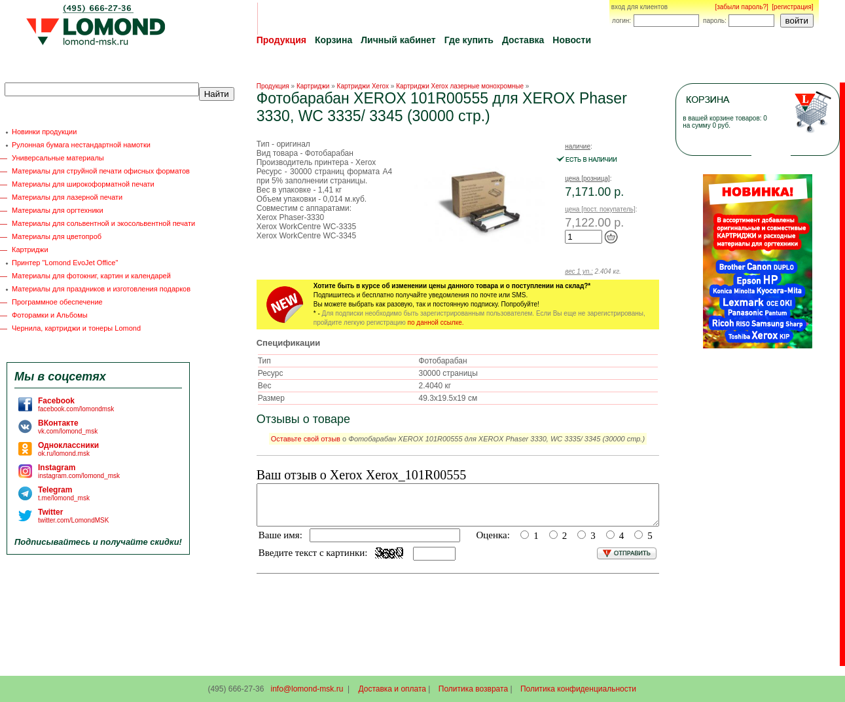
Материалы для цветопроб (56, 236)
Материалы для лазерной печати (67, 197)
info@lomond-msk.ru (306, 688)
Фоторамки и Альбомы (50, 315)
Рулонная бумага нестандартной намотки (81, 145)
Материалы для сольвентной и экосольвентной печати (103, 223)
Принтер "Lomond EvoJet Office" (65, 263)
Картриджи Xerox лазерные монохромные (460, 86)
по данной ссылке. (436, 322)
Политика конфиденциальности (578, 688)
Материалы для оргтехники (57, 210)
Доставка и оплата (393, 688)
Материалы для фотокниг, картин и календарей (91, 276)
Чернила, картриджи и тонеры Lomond (76, 328)
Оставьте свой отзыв (305, 439)
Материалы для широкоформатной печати (83, 184)
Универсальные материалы (58, 158)
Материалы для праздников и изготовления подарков (101, 289)
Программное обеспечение (57, 302)
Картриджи (30, 249)
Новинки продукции (44, 132)
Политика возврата (473, 688)
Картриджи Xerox (363, 86)
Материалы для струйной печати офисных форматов (101, 171)
